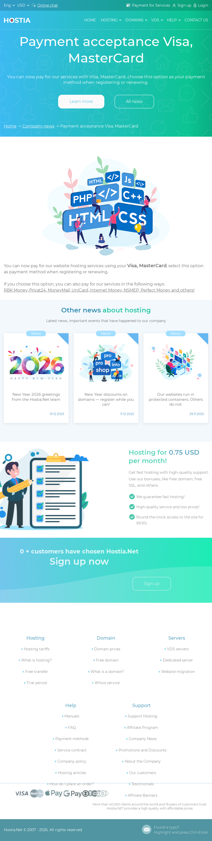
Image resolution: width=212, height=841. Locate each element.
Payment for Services (151, 5)
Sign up (184, 5)
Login (203, 5)
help (172, 20)
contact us (196, 20)
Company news (38, 126)
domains (134, 20)
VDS (155, 20)
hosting (109, 20)
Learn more (81, 101)
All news (134, 101)
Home (90, 20)
